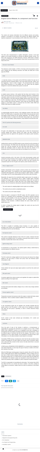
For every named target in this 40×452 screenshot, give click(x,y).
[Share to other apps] (18, 381)
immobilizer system (6, 444)
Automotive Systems (6, 435)
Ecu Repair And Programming (8, 442)
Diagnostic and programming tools (9, 437)
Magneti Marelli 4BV (13, 10)
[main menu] (2, 3)
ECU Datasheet (5, 15)
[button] (6, 381)
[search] (38, 3)
